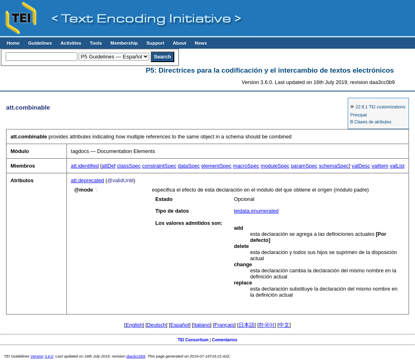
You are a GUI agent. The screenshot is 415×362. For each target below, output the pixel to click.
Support (155, 43)
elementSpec (216, 166)
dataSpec (189, 166)
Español (179, 325)
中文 (284, 325)
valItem (380, 166)
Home (12, 43)
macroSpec (246, 166)
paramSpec (304, 166)
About (179, 43)
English (134, 325)
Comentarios (224, 340)
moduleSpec (275, 166)
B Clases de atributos (370, 121)
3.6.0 (49, 356)
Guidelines (40, 43)
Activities (70, 43)
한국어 (266, 325)
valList (397, 166)
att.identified (85, 166)
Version (36, 356)
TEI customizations (380, 106)
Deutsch (156, 325)
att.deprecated (87, 180)
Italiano (201, 325)
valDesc (361, 166)
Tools (96, 43)
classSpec (129, 166)
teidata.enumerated (256, 211)
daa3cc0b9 (135, 356)
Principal (358, 114)
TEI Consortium (193, 340)
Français (224, 325)
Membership (124, 43)
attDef (109, 166)
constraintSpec (159, 166)
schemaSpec (334, 166)
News (201, 43)
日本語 (247, 325)
